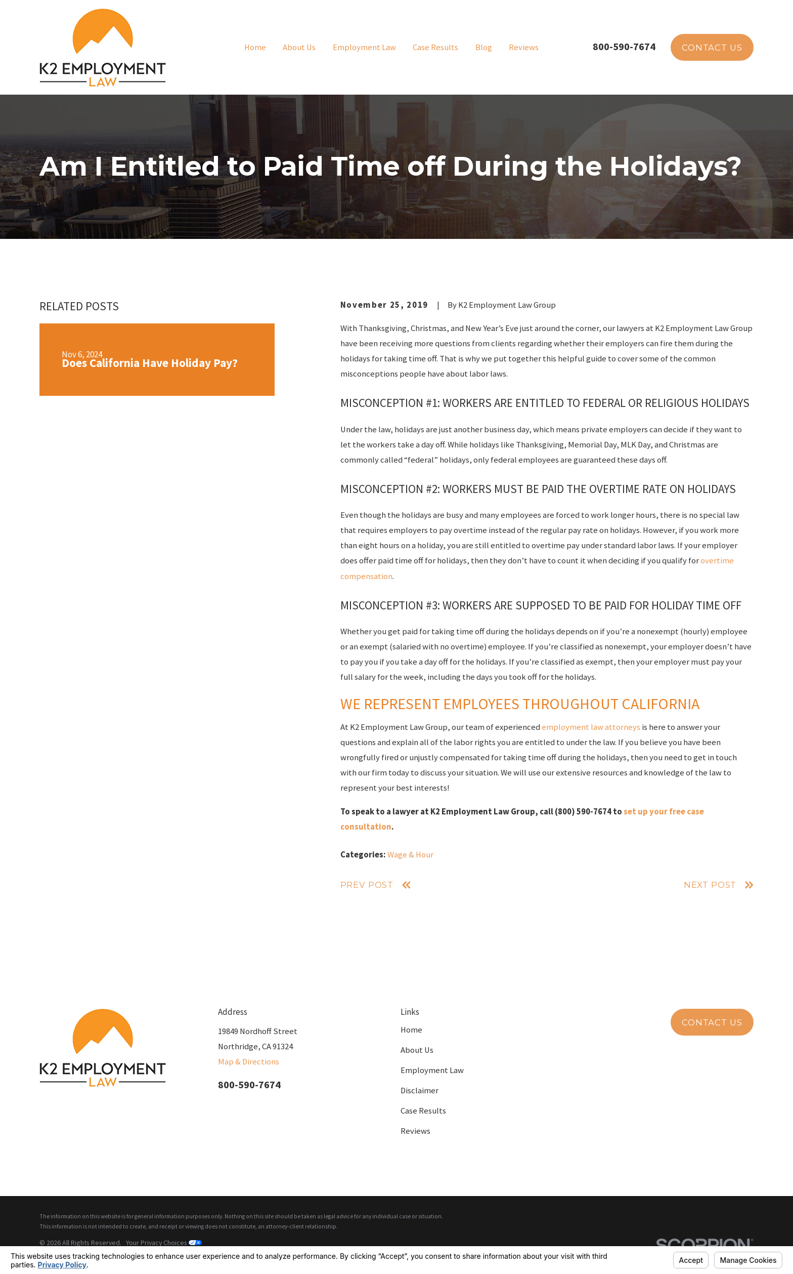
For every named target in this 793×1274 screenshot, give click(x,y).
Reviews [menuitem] (524, 47)
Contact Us (712, 48)
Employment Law (432, 1070)
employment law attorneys (591, 727)
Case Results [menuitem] (435, 47)
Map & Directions (248, 1061)
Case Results (423, 1110)
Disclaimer (419, 1090)
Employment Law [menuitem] (364, 47)
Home (411, 1029)
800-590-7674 (624, 46)
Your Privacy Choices (164, 1242)
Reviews (415, 1131)
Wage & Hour (410, 854)
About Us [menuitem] (299, 47)
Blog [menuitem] (483, 47)
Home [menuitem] (255, 47)
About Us (417, 1050)
